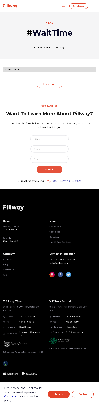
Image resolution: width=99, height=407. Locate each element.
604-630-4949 (26, 325)
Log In (64, 6)
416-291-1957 (72, 325)
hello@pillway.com (59, 267)
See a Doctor (56, 230)
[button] (9, 225)
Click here (10, 396)
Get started (79, 6)
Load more (49, 84)
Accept (59, 394)
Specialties (55, 235)
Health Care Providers (60, 246)
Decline (82, 394)
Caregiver (54, 240)
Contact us (8, 273)
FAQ (5, 278)
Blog (5, 268)
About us (8, 263)
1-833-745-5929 (27, 320)
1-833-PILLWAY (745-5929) (64, 184)
